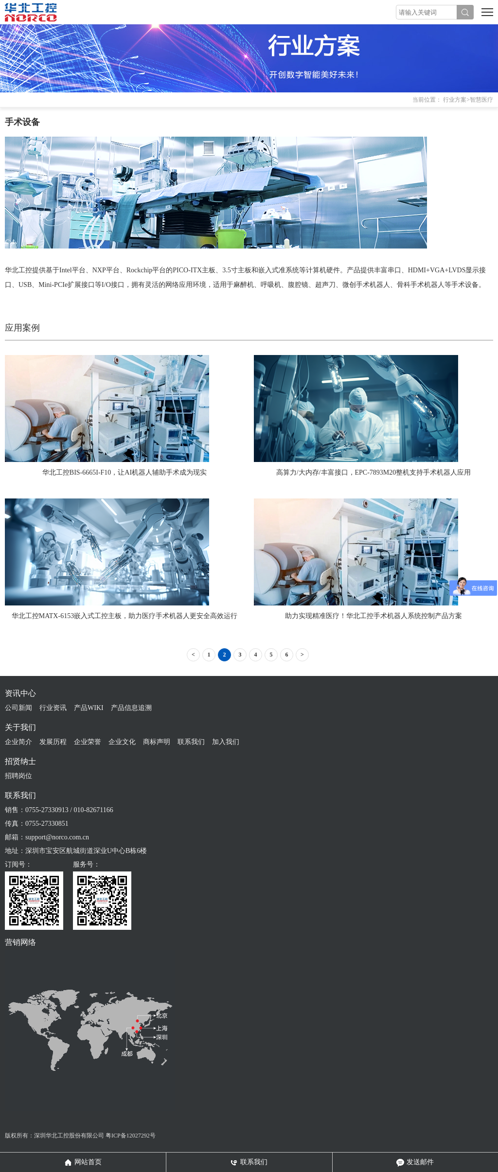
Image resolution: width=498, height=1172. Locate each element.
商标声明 (156, 742)
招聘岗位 (18, 776)
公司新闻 (18, 707)
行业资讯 (53, 707)
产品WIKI (89, 707)
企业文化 (122, 742)
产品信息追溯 (131, 707)
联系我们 (191, 742)
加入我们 (225, 742)
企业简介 (18, 742)
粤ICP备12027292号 (131, 1135)
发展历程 (53, 742)
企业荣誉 (87, 742)
